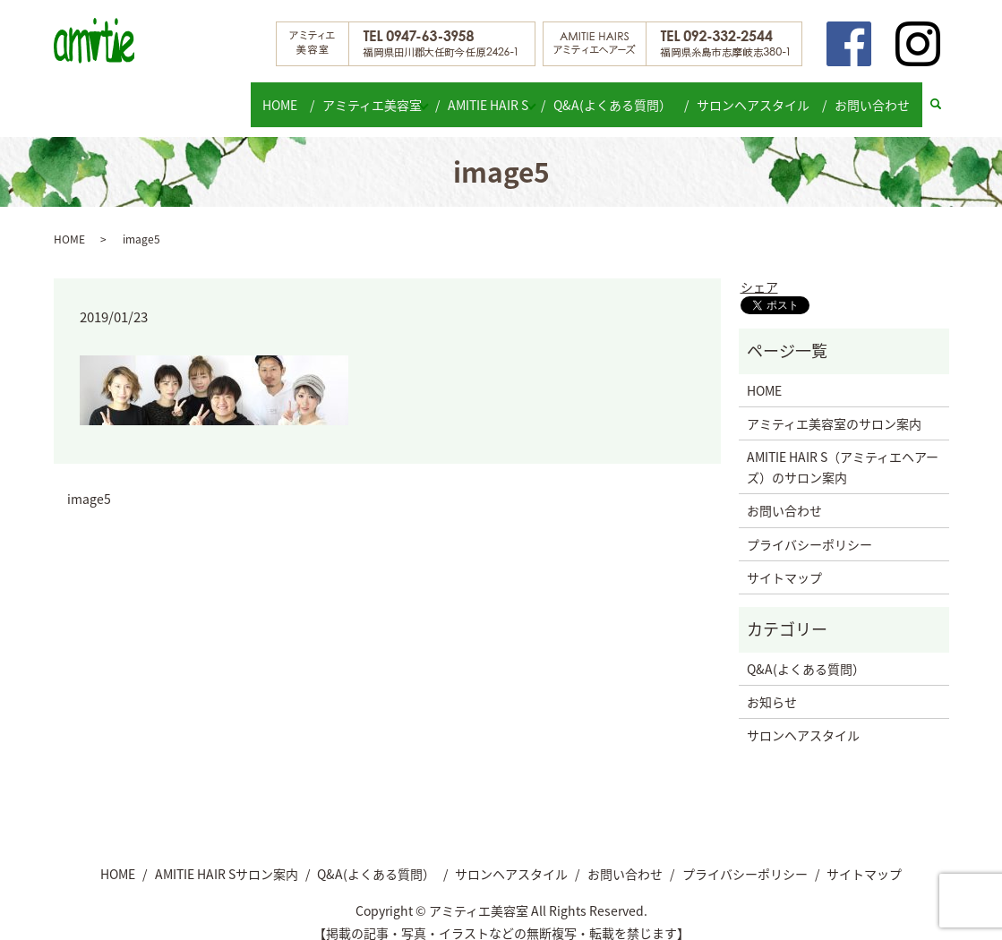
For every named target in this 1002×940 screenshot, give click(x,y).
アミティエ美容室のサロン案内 (834, 406)
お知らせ (772, 685)
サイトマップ (784, 560)
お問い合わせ (874, 95)
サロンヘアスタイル (760, 95)
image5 (89, 482)
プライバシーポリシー (809, 526)
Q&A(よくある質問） (625, 95)
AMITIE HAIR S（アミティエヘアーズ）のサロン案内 (842, 449)
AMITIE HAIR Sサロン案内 (226, 857)
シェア (759, 269)
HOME (278, 95)
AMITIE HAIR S (490, 95)
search (943, 96)
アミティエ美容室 (365, 95)
